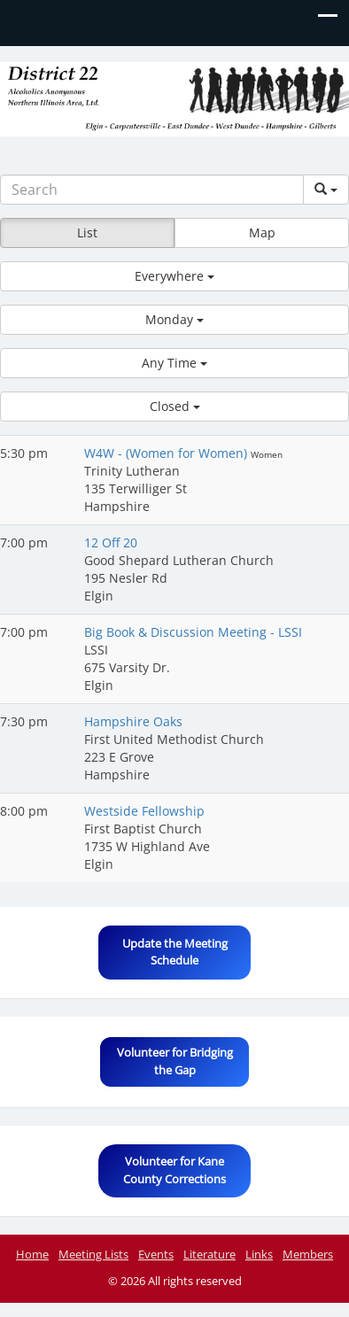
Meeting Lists (93, 1254)
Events (156, 1254)
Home (32, 1254)
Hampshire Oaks (133, 721)
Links (259, 1254)
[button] (174, 276)
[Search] (152, 189)
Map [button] (262, 232)
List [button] (87, 232)
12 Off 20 (110, 542)
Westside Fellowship (144, 810)
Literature (209, 1254)
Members (308, 1254)
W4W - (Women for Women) (167, 453)
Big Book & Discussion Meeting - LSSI (193, 632)
